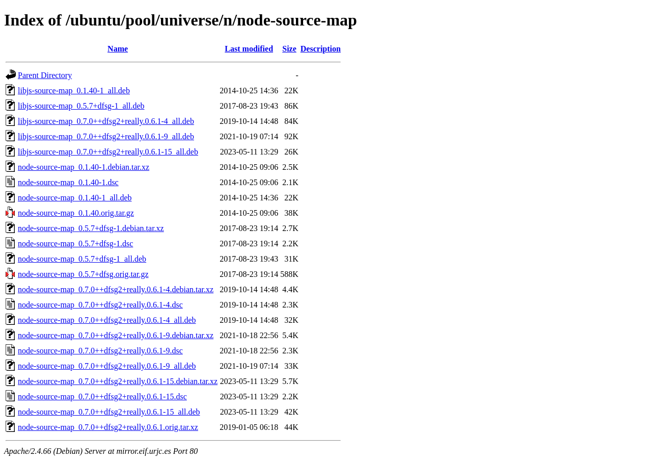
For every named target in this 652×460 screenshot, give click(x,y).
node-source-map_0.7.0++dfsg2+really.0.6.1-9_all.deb (107, 366)
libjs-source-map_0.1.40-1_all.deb (74, 90)
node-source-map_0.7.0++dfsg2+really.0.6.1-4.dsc (100, 304)
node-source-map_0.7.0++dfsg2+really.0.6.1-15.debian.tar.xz (118, 381)
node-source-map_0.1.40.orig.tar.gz (76, 213)
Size (289, 48)
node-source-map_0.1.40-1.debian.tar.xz (83, 167)
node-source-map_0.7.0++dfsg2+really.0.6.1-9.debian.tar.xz (115, 335)
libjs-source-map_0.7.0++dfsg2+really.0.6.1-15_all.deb (108, 151)
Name (117, 48)
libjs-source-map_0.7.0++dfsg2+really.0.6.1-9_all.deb (106, 136)
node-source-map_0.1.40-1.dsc (68, 182)
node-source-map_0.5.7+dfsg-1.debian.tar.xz (91, 228)
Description (321, 48)
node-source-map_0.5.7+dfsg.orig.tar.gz (83, 274)
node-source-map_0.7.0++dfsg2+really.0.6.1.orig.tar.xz (108, 427)
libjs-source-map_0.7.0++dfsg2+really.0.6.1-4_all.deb (106, 121)
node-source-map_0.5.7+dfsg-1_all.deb (82, 258)
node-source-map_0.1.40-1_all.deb (74, 197)
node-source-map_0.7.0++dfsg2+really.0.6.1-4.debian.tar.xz (115, 289)
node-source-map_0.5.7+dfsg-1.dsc (75, 243)
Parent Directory (45, 75)
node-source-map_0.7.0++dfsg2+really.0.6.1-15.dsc (102, 396)
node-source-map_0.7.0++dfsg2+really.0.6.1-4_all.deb (107, 320)
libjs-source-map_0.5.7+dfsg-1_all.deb (81, 105)
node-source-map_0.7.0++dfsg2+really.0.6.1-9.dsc (100, 350)
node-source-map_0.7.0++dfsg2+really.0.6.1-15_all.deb (109, 411)
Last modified (249, 48)
